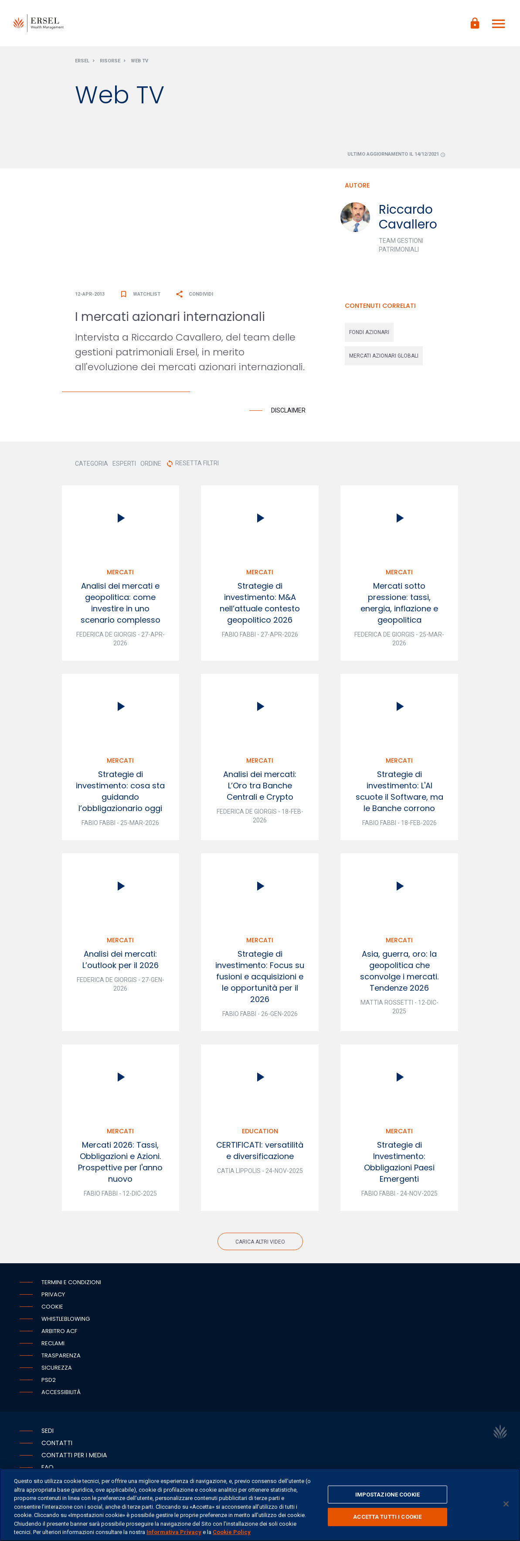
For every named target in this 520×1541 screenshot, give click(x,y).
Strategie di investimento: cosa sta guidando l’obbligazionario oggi (120, 792)
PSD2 (48, 1381)
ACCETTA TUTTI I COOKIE (387, 1517)
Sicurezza (56, 1369)
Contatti (56, 1444)
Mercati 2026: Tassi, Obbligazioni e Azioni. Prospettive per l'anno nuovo (120, 1163)
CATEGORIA (91, 464)
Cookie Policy (232, 1532)
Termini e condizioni (71, 1283)
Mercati (120, 573)
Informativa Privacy (173, 1532)
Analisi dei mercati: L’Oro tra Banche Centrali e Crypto (259, 787)
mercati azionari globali (383, 358)
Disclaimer (288, 411)
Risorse (110, 62)
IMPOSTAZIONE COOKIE (387, 1494)
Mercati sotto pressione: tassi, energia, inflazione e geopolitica (399, 604)
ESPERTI (124, 464)
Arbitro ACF (59, 1332)
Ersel (82, 62)
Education (260, 1132)
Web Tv (139, 62)
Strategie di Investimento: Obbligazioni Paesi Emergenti (399, 1163)
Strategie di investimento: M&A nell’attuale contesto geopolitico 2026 (260, 604)
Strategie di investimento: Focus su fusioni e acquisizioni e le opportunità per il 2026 (259, 978)
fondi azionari (369, 334)
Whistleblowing (65, 1320)
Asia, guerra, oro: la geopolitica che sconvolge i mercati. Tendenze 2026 (399, 972)
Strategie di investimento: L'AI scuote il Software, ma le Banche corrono (399, 792)
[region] (260, 1504)
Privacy (53, 1296)
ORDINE (150, 464)
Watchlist (139, 295)
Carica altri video (260, 1243)
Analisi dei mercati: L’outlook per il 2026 (120, 961)
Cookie (52, 1308)
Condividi (194, 295)
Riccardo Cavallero (408, 219)
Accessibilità (61, 1393)
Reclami (53, 1344)
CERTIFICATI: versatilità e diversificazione (259, 1152)
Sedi (47, 1432)
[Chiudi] (506, 1504)
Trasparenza (61, 1357)
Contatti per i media (74, 1456)
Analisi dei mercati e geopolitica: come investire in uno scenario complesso (120, 604)
